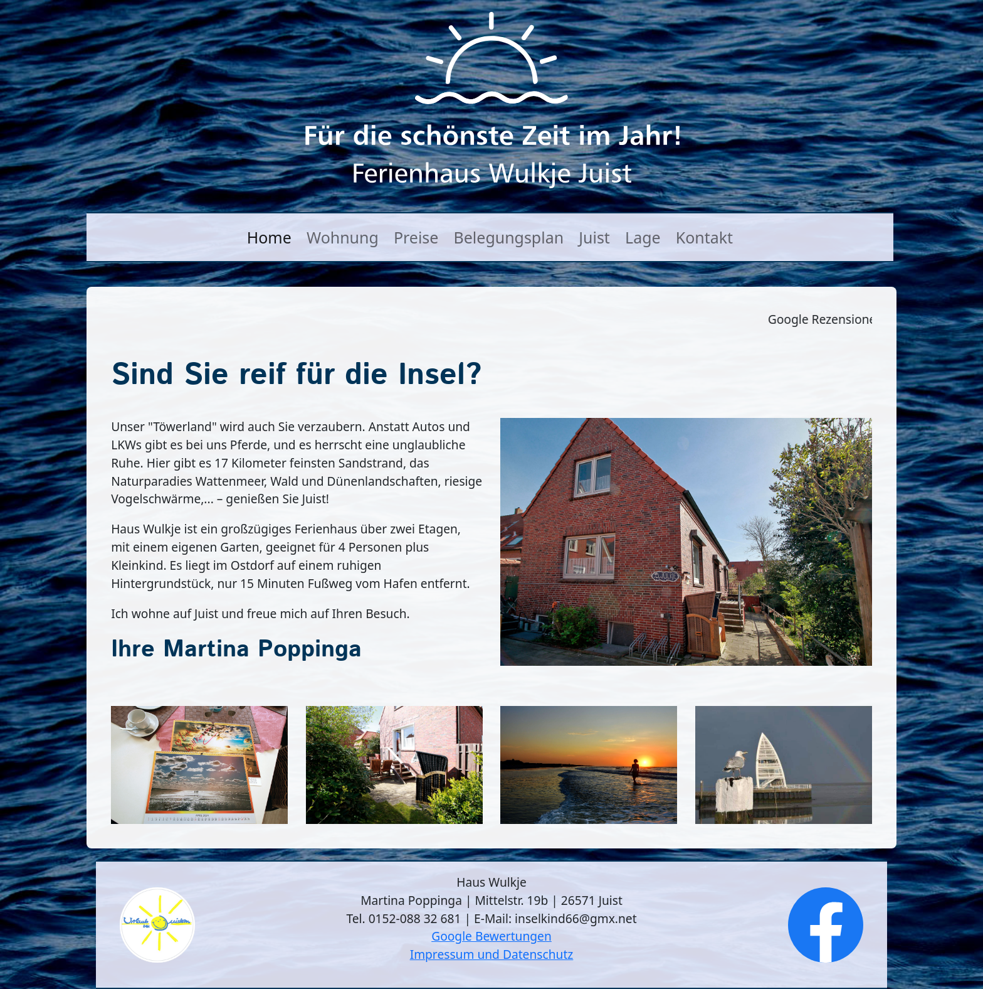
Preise (416, 237)
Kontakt (704, 237)
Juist (594, 237)
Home (269, 237)
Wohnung (343, 237)
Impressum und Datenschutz (492, 954)
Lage (643, 237)
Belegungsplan (509, 237)
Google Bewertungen (491, 936)
